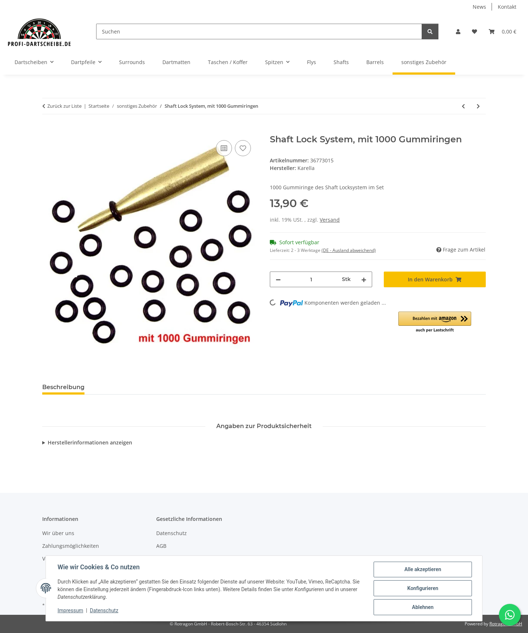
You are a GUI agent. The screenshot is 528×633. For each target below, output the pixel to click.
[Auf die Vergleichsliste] (224, 148)
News (479, 6)
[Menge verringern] (278, 279)
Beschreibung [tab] (63, 387)
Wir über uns (58, 533)
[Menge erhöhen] (364, 279)
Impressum (70, 610)
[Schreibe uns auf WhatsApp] (510, 615)
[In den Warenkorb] (48, 130)
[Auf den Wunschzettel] (243, 148)
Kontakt (507, 6)
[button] (458, 31)
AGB (161, 545)
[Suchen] (259, 31)
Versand (330, 219)
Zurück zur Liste (64, 106)
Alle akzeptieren (422, 569)
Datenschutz (104, 610)
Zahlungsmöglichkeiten (70, 545)
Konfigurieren (422, 588)
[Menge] (311, 279)
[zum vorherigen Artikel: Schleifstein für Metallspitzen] (463, 106)
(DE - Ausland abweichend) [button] (349, 250)
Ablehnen (422, 607)
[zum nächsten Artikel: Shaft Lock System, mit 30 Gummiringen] (478, 106)
